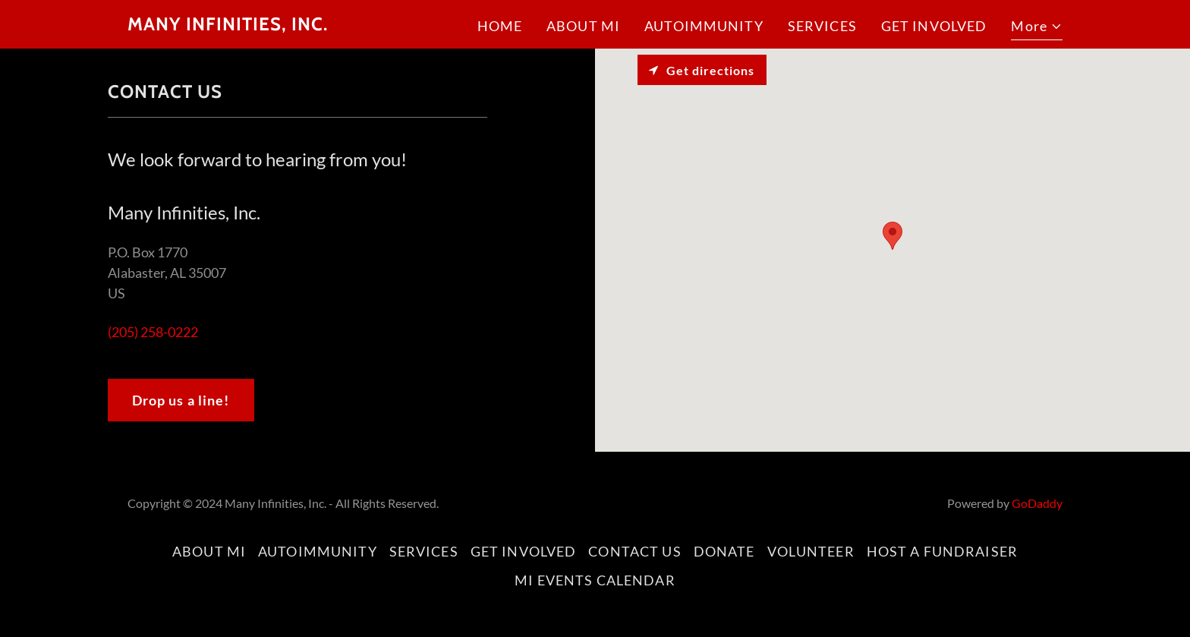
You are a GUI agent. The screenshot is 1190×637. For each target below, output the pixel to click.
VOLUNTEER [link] (811, 551)
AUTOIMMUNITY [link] (703, 25)
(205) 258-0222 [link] (153, 331)
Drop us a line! (181, 400)
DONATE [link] (724, 551)
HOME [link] (500, 25)
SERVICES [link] (822, 25)
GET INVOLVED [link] (934, 25)
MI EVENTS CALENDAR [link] (595, 580)
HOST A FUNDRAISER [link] (942, 551)
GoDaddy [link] (1037, 503)
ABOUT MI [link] (583, 25)
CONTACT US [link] (634, 551)
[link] (228, 25)
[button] (1036, 28)
